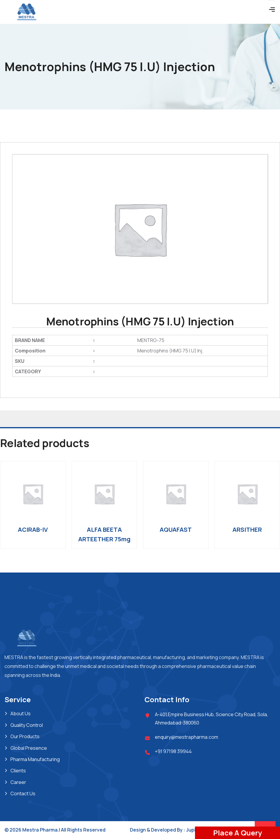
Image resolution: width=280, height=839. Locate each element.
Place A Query (237, 833)
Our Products (25, 736)
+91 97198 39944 (173, 751)
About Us (20, 713)
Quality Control (26, 725)
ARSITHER (247, 530)
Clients (18, 770)
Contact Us (22, 793)
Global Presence (28, 748)
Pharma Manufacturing (35, 759)
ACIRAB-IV (33, 530)
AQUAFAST (176, 530)
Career (18, 782)
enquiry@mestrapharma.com (186, 737)
